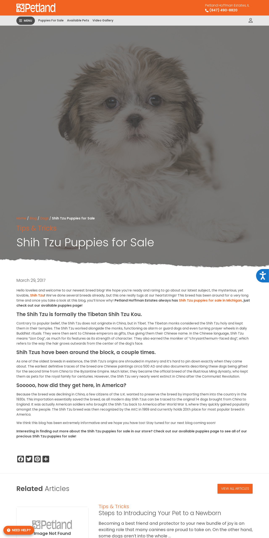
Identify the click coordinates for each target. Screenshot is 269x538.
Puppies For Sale (51, 20)
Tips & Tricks (36, 228)
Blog (33, 218)
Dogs (44, 218)
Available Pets (78, 20)
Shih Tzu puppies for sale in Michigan (210, 300)
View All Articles (235, 488)
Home (21, 218)
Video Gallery (102, 20)
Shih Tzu (37, 295)
